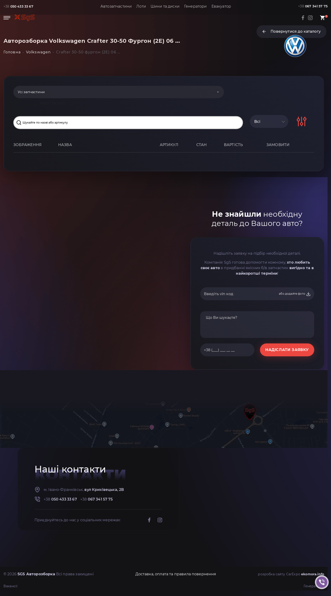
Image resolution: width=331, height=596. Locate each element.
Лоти (141, 6)
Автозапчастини (116, 6)
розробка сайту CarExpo (287, 575)
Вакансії (11, 586)
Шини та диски (165, 6)
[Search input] (128, 123)
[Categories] (88, 92)
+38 (20, 6)
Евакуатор (221, 6)
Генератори (195, 6)
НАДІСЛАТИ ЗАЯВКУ (287, 350)
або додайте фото (295, 294)
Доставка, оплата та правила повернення (171, 575)
